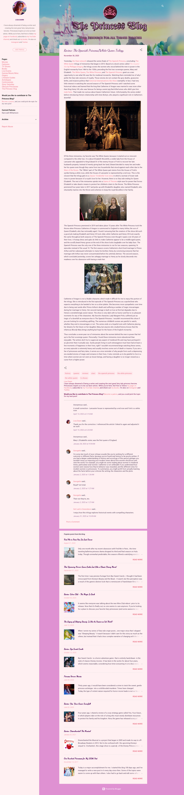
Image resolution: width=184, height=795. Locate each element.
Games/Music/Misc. (10, 73)
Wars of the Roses (71, 170)
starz (93, 373)
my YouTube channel (91, 388)
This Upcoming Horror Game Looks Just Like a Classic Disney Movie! (90, 567)
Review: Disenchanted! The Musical (77, 731)
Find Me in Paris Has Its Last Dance (78, 539)
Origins (5, 75)
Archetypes (6, 80)
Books (4, 69)
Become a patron (110, 394)
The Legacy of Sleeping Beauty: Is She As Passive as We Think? (88, 621)
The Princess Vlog (9, 89)
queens (76, 373)
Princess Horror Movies (72, 676)
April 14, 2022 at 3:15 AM (83, 414)
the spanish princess (106, 373)
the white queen (71, 378)
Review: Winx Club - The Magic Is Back (79, 594)
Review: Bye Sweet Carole (73, 649)
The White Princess (93, 72)
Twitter (66, 390)
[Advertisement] (156, 80)
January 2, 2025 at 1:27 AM (83, 488)
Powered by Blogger (111, 789)
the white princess (124, 373)
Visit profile (19, 50)
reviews (85, 373)
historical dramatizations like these (103, 81)
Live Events (6, 71)
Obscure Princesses (10, 87)
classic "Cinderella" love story (101, 176)
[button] (141, 50)
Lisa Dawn (77, 421)
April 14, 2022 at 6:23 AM (83, 430)
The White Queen (78, 72)
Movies (5, 62)
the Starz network (79, 61)
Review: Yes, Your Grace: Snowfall (77, 703)
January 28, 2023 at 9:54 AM (84, 444)
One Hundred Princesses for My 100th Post (80, 758)
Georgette (77, 451)
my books (115, 388)
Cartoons (5, 64)
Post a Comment (73, 522)
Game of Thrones (110, 181)
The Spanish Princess (117, 61)
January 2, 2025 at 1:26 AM (83, 475)
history (67, 373)
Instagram (133, 388)
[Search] (162, 6)
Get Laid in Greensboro (82, 509)
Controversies (7, 82)
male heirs (68, 92)
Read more (137, 560)
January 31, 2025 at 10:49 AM (84, 516)
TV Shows (6, 66)
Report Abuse (7, 126)
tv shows (84, 378)
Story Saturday (8, 84)
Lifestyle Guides (8, 78)
